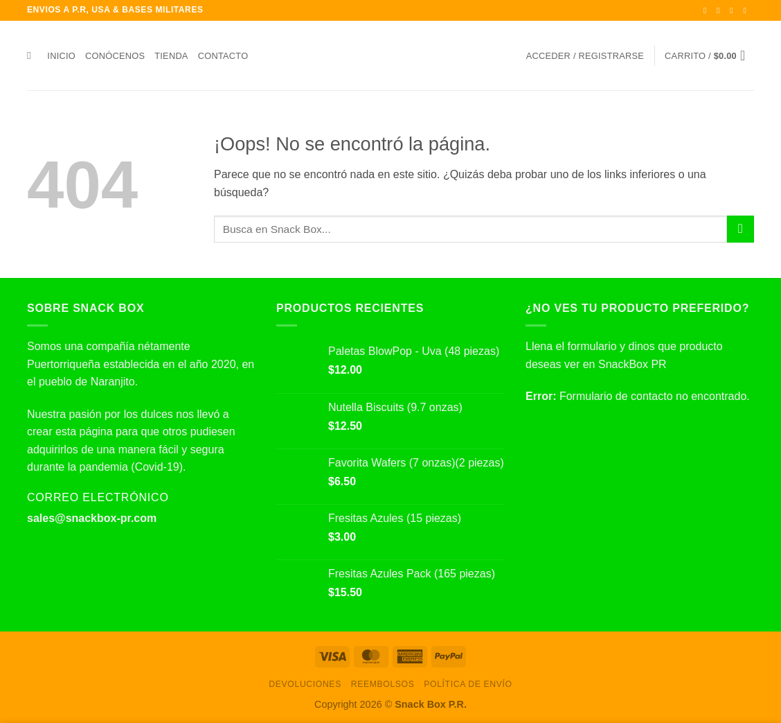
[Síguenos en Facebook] (707, 10)
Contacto (223, 56)
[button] (585, 56)
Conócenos (115, 56)
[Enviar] (740, 229)
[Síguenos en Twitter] (734, 10)
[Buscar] (32, 55)
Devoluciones (305, 684)
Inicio (61, 56)
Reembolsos (383, 684)
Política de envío (468, 684)
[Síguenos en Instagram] (721, 10)
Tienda (171, 56)
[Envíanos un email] (747, 10)
